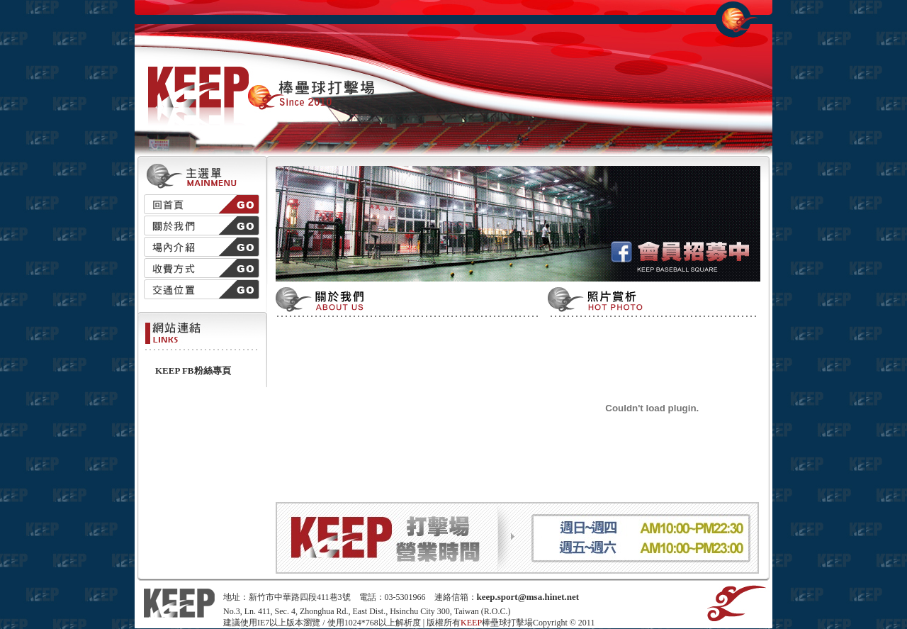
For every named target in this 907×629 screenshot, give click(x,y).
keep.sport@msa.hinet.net (528, 596)
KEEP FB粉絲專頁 (193, 370)
